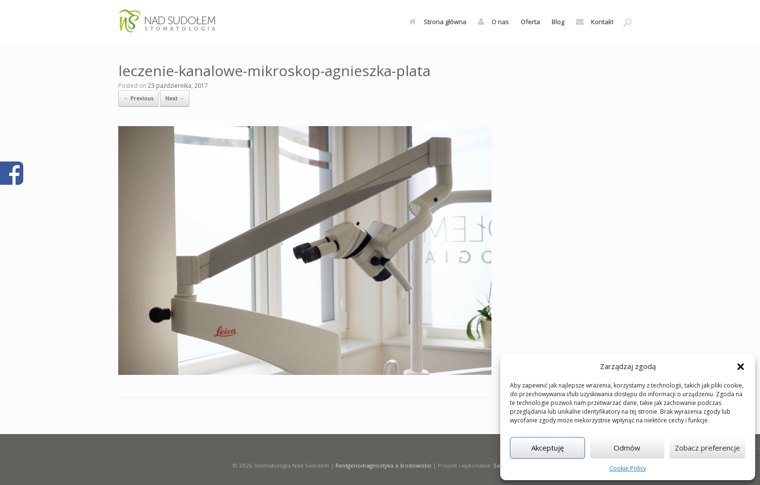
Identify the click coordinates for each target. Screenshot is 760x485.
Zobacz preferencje (707, 448)
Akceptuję (547, 448)
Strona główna (437, 21)
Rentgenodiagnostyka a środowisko (383, 465)
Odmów (627, 448)
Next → (174, 98)
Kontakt (595, 21)
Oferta (530, 21)
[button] (740, 367)
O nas (493, 21)
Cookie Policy (627, 468)
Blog (558, 21)
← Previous (138, 98)
